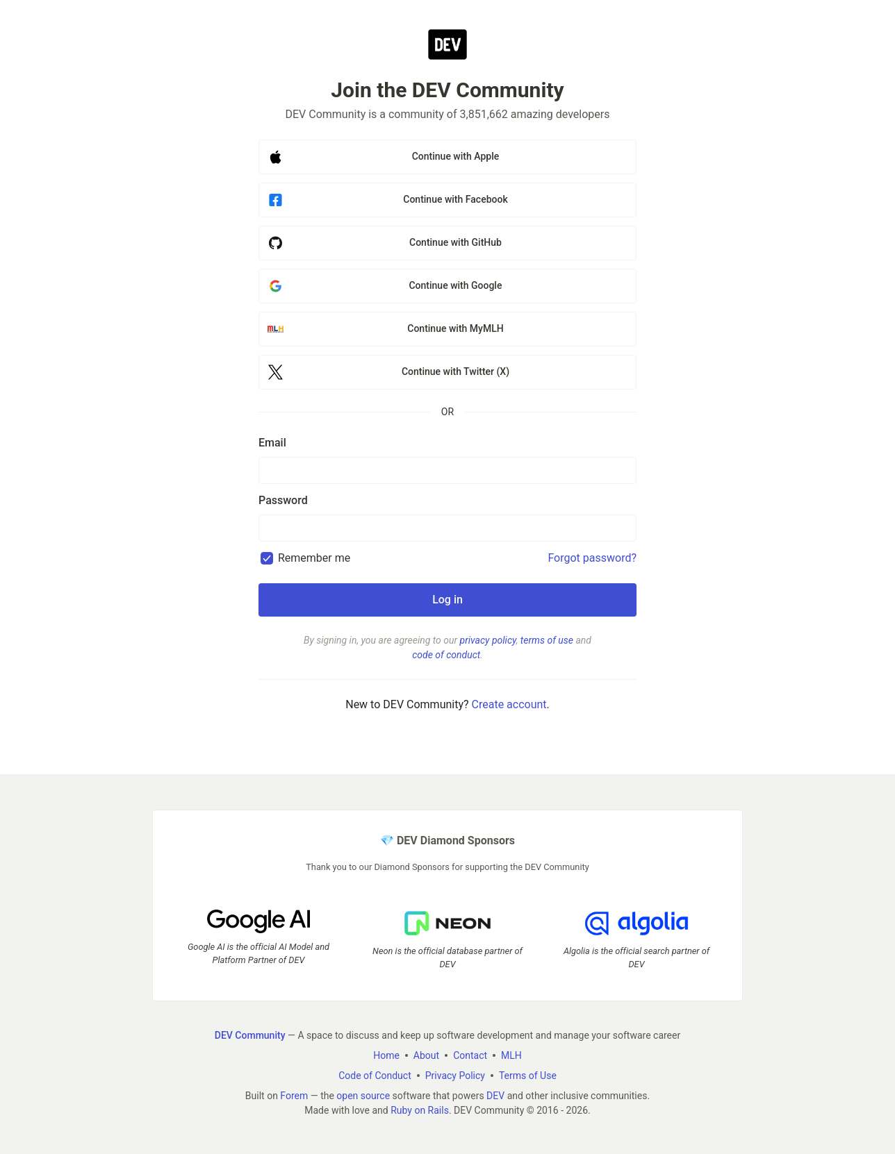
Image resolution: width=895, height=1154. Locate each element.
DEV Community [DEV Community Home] (250, 1035)
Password (283, 500)
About (426, 1055)
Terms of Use (528, 1075)
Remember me (314, 558)
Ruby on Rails (420, 1110)
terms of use (546, 640)
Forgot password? (592, 558)
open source (363, 1095)
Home (386, 1055)
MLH (511, 1055)
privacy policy (488, 640)
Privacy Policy (455, 1075)
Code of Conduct (374, 1075)
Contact (470, 1055)
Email (272, 442)
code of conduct (446, 654)
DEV (495, 1095)
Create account (509, 704)
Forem (294, 1095)
